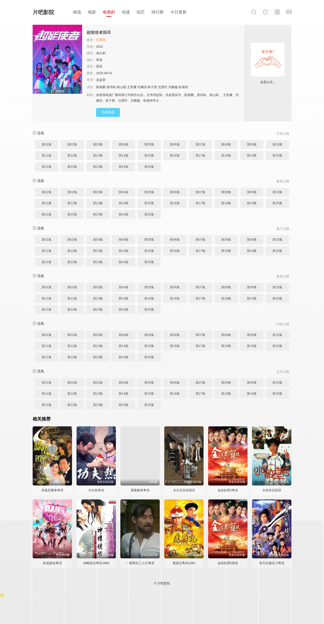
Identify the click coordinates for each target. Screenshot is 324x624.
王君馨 (132, 87)
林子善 (152, 87)
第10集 (277, 144)
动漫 (126, 12)
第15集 (149, 155)
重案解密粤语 (140, 490)
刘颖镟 (173, 87)
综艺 (141, 12)
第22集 (72, 166)
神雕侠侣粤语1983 (96, 563)
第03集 (98, 144)
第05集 (149, 144)
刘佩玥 (142, 87)
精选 (77, 12)
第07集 (200, 144)
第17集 (200, 155)
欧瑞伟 (183, 87)
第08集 (226, 144)
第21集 (47, 166)
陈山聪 (121, 87)
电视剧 (109, 12)
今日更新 (178, 12)
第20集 (277, 155)
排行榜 (157, 12)
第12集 (72, 155)
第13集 (98, 155)
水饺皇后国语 (271, 490)
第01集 (47, 144)
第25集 (149, 166)
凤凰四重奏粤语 (52, 490)
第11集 (47, 155)
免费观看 (108, 112)
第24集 (123, 166)
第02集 (72, 144)
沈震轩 (162, 87)
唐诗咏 (111, 87)
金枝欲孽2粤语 (228, 490)
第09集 (252, 144)
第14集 (123, 155)
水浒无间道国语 (184, 490)
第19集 (252, 155)
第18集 (226, 155)
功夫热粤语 (96, 490)
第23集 (98, 166)
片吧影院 (43, 12)
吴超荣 (101, 80)
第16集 (175, 155)
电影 (92, 12)
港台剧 (101, 53)
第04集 (123, 144)
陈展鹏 (101, 87)
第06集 (175, 144)
